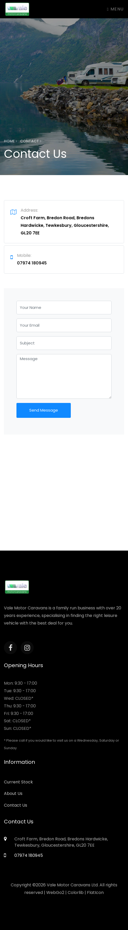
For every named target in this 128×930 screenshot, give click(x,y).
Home (10, 141)
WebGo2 (55, 892)
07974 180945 (32, 263)
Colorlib (76, 892)
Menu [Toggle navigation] (115, 9)
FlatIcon (95, 892)
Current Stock (18, 782)
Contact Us (15, 805)
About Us (13, 793)
